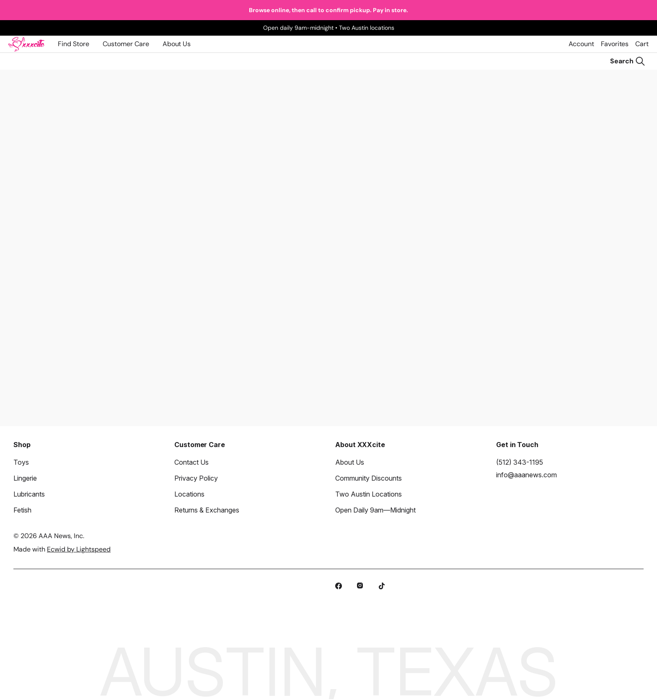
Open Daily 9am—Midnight (375, 510)
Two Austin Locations (368, 494)
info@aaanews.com (526, 475)
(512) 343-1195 (519, 462)
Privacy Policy (196, 478)
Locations (189, 494)
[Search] (628, 61)
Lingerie (25, 478)
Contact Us (191, 462)
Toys (21, 462)
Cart (642, 43)
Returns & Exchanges (206, 510)
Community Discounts (368, 478)
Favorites (615, 43)
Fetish (22, 510)
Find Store (73, 43)
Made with (62, 549)
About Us (177, 43)
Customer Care (126, 43)
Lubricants (29, 494)
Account (581, 43)
